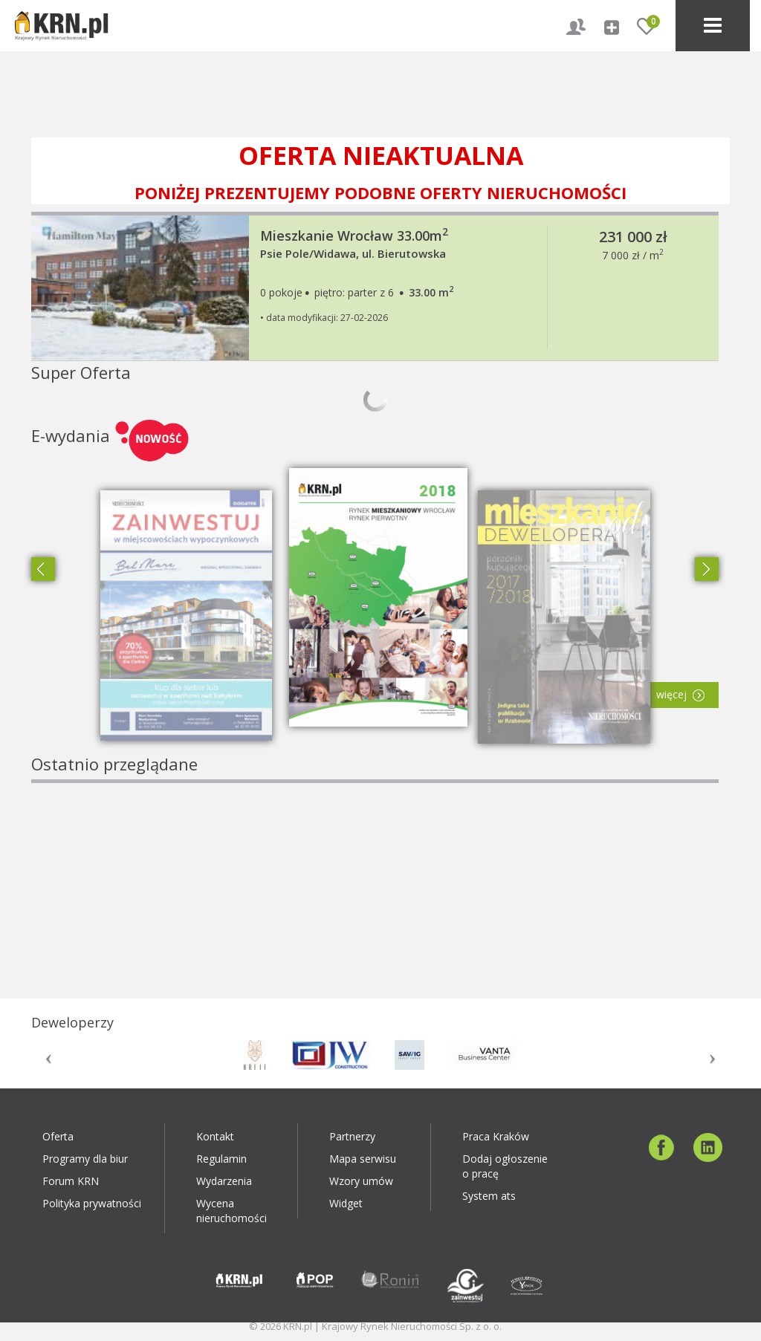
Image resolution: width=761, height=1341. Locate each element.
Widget (346, 1203)
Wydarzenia (224, 1181)
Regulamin (221, 1159)
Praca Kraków (495, 1136)
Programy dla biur (85, 1159)
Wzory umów (361, 1181)
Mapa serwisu (362, 1159)
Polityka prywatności (91, 1203)
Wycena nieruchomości (231, 1210)
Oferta (58, 1136)
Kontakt (215, 1136)
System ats (489, 1196)
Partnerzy (352, 1136)
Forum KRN (70, 1181)
